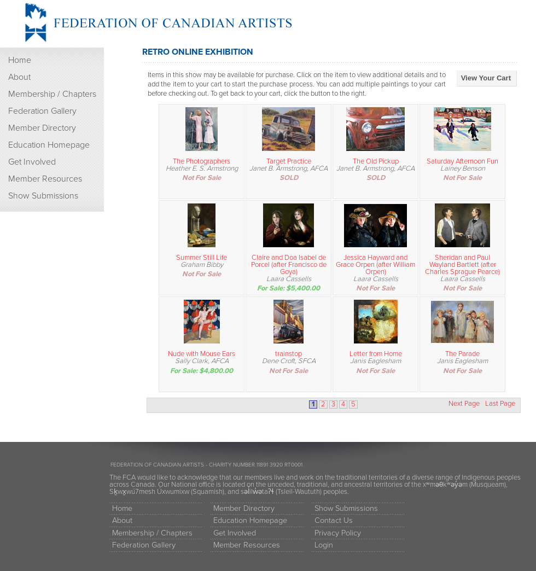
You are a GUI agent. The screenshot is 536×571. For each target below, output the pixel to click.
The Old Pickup (376, 161)
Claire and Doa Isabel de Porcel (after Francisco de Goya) (289, 264)
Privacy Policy (337, 533)
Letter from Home (375, 353)
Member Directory (42, 128)
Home (19, 60)
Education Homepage (49, 144)
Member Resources (45, 178)
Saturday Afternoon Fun (462, 161)
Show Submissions (43, 195)
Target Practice (288, 161)
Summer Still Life (201, 257)
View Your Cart (486, 78)
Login (323, 545)
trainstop (288, 353)
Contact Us (333, 520)
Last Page (500, 403)
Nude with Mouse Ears (201, 353)
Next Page (464, 403)
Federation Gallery (42, 111)
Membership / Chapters (52, 94)
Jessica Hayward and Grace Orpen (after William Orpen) (375, 264)
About (19, 77)
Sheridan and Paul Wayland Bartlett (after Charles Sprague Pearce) (462, 264)
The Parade (462, 353)
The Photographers (201, 161)
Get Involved (32, 161)
